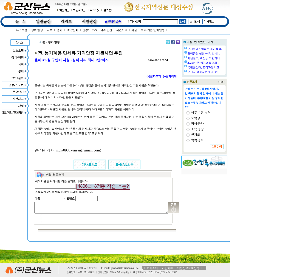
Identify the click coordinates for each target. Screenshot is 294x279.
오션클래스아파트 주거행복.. (216, 49)
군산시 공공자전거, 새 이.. (215, 72)
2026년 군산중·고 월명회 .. (215, 62)
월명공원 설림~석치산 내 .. (215, 53)
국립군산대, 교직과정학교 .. (216, 67)
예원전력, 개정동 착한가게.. (216, 58)
